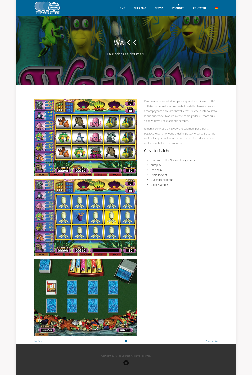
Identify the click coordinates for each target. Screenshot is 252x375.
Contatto (199, 8)
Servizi (159, 8)
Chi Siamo (140, 8)
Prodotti (178, 8)
